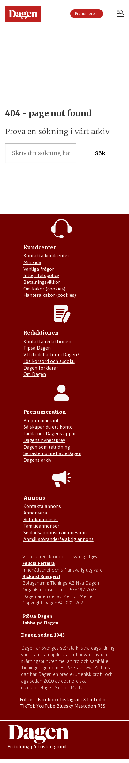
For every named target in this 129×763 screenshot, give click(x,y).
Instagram (71, 699)
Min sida (32, 262)
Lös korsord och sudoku (49, 361)
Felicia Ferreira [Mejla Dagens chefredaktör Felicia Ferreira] (38, 563)
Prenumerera (87, 13)
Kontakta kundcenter (46, 255)
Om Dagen (34, 374)
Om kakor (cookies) (44, 288)
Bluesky (65, 706)
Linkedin (96, 699)
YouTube (45, 706)
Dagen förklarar (40, 368)
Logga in (110, 13)
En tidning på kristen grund (36, 746)
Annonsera (35, 512)
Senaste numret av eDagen (52, 453)
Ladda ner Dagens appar (49, 433)
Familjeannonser (41, 525)
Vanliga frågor (38, 269)
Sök (100, 153)
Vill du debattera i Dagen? (51, 354)
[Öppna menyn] (120, 14)
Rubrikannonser (40, 519)
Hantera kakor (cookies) (49, 295)
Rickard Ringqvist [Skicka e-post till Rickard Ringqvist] (41, 576)
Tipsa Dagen (37, 348)
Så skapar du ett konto (48, 427)
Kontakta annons (42, 506)
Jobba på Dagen (40, 622)
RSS (101, 706)
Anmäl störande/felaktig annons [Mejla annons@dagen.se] (58, 539)
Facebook (48, 699)
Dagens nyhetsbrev (44, 440)
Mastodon (85, 706)
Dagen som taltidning (46, 447)
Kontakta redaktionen (47, 341)
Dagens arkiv (37, 460)
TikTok (27, 706)
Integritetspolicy (41, 275)
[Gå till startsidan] (23, 14)
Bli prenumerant (41, 420)
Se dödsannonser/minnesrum (55, 532)
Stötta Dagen (37, 616)
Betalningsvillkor (41, 282)
